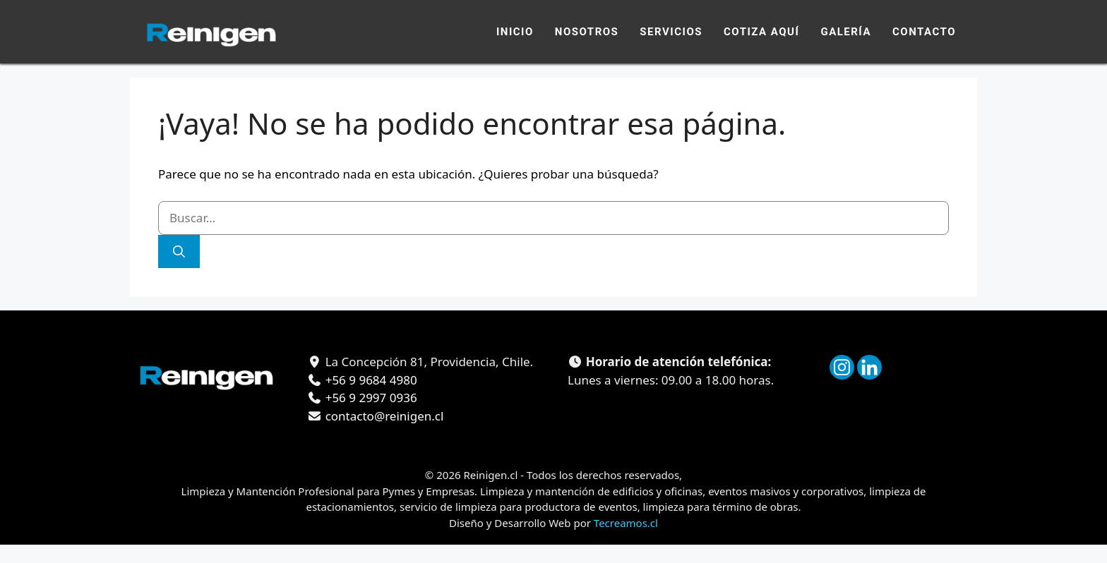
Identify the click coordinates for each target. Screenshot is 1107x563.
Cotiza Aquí (761, 31)
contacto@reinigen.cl (382, 416)
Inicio (515, 31)
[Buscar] (179, 252)
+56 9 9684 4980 (369, 380)
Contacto (924, 31)
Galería (845, 31)
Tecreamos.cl (626, 523)
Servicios (671, 31)
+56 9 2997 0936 (369, 397)
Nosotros (587, 31)
